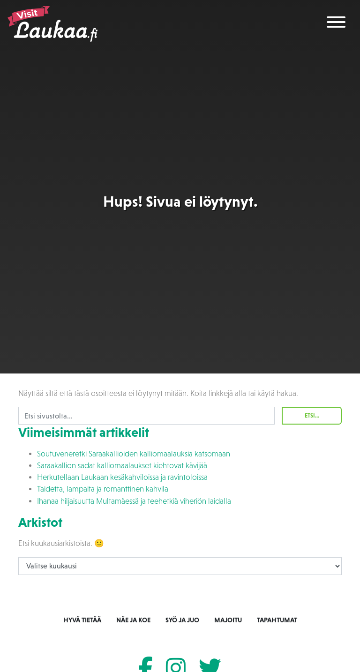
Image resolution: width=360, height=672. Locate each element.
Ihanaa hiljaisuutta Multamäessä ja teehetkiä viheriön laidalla (134, 501)
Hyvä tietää (82, 620)
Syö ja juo (182, 620)
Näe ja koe (133, 620)
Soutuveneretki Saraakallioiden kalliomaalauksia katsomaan (133, 453)
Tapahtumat (277, 620)
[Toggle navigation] (336, 23)
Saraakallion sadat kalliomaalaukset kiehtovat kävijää (122, 465)
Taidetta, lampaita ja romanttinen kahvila (102, 489)
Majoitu (228, 620)
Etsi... (312, 415)
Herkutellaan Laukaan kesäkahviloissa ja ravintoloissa (122, 477)
